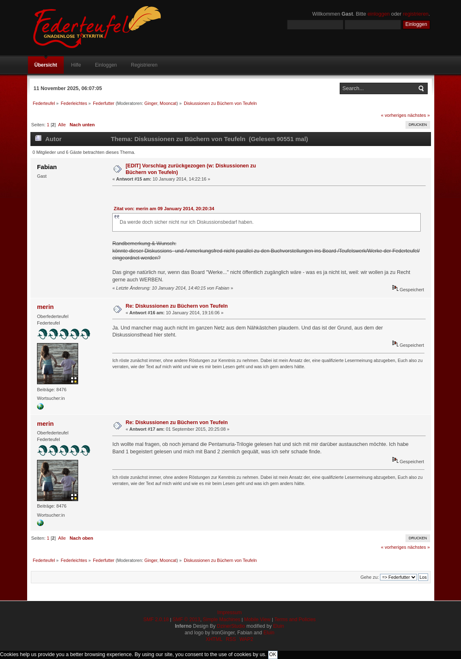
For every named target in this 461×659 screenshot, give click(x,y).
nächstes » (419, 115)
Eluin (278, 626)
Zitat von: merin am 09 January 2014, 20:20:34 (164, 208)
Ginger (150, 103)
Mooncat (168, 103)
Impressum (229, 612)
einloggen (379, 14)
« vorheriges (393, 115)
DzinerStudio (231, 626)
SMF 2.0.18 (156, 619)
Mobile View (257, 619)
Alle (62, 124)
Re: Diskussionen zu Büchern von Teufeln (176, 306)
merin (45, 306)
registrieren (416, 14)
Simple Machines (221, 619)
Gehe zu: (369, 577)
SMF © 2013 (186, 619)
